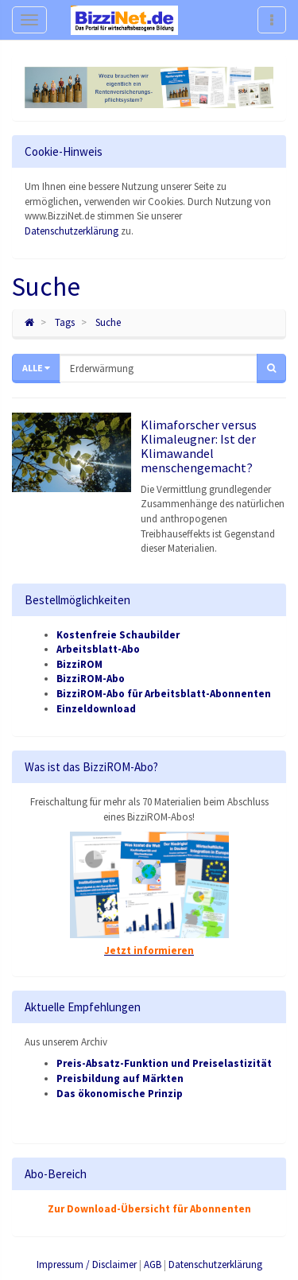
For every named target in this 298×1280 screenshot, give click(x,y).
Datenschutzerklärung (71, 231)
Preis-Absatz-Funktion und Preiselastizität (164, 1063)
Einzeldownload (96, 709)
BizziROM (79, 664)
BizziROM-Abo (90, 678)
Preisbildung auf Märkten (120, 1078)
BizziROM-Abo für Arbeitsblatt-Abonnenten (163, 693)
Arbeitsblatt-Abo (98, 649)
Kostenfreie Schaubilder (118, 635)
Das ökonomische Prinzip (119, 1093)
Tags (65, 322)
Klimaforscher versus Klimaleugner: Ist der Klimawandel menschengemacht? (199, 446)
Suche (108, 322)
